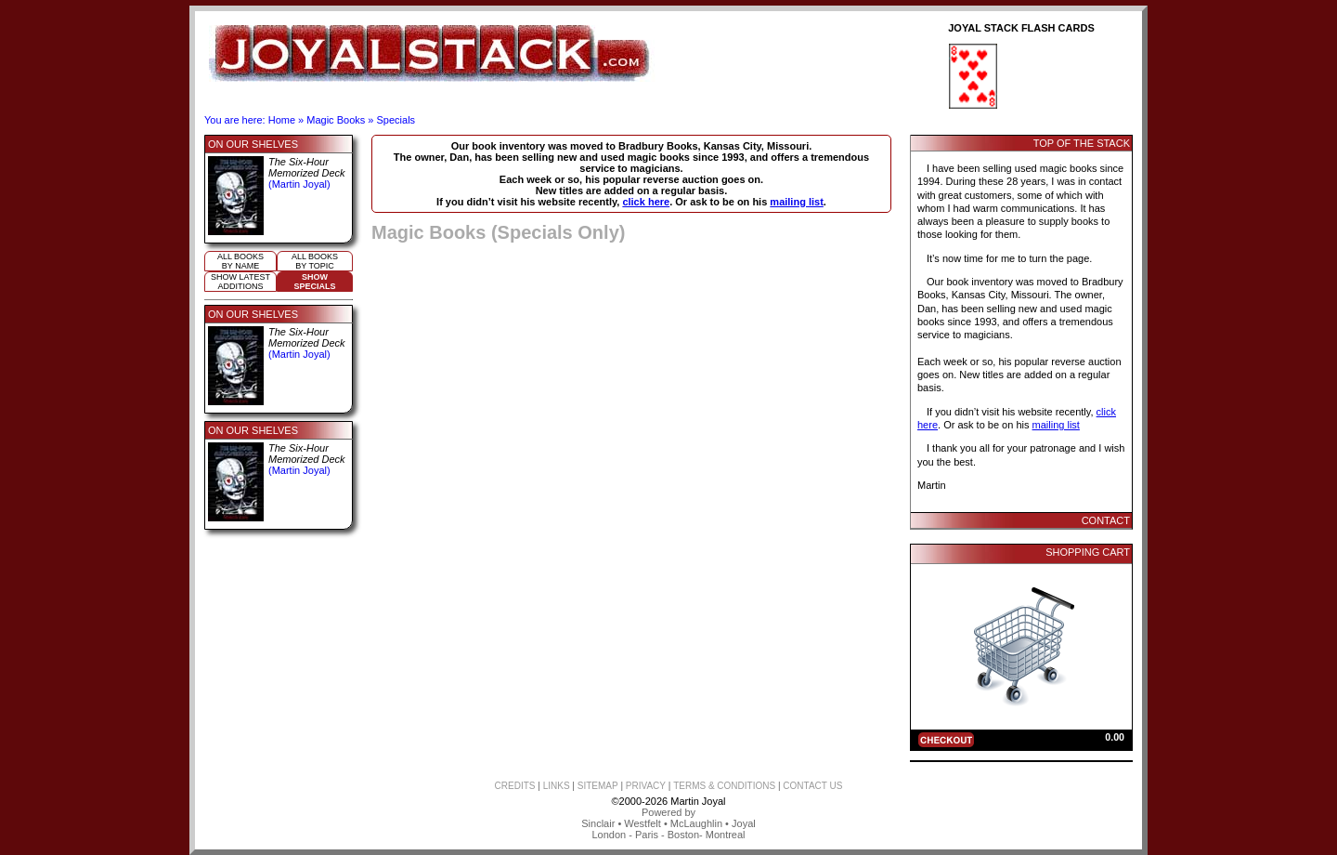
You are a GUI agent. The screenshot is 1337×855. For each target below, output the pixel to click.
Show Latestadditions (240, 281)
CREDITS (515, 786)
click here (645, 201)
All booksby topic (315, 261)
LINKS (556, 786)
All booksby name (240, 261)
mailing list (796, 201)
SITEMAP (598, 786)
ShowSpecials (314, 281)
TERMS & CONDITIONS (724, 786)
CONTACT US (812, 786)
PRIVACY (646, 786)
